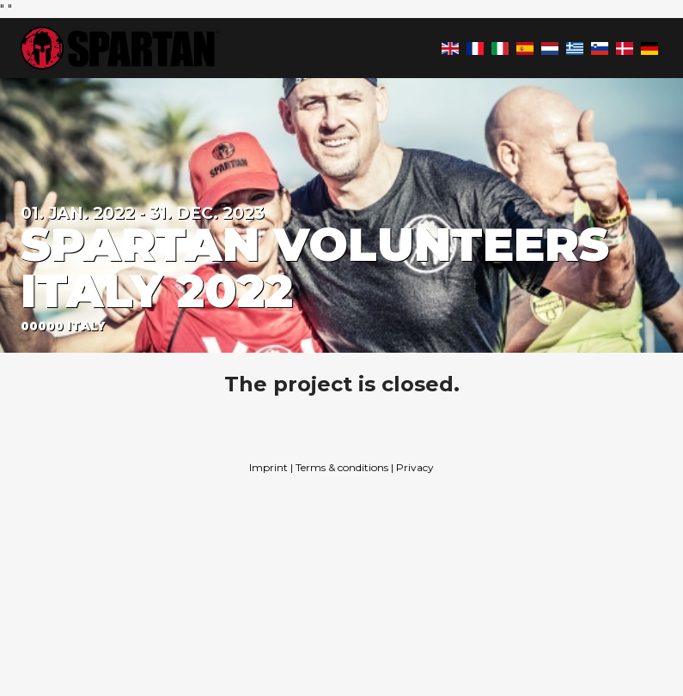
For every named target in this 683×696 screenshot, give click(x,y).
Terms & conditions (342, 467)
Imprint (268, 467)
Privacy (415, 467)
